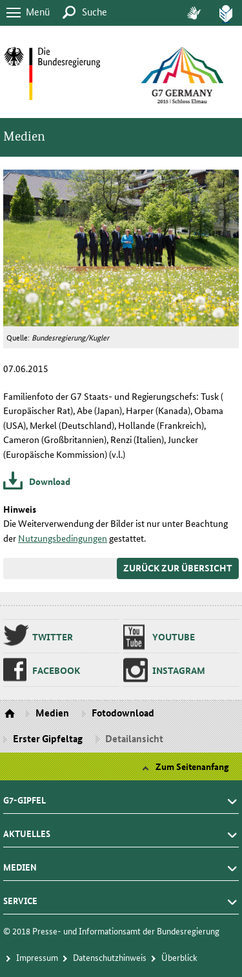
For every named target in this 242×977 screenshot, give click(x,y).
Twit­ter (52, 636)
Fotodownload (123, 713)
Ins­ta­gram (178, 670)
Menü (38, 11)
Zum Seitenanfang (192, 766)
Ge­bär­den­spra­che (194, 13)
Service (20, 897)
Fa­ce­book (56, 670)
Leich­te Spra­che (226, 13)
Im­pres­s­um (37, 957)
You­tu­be (173, 636)
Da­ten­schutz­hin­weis (109, 957)
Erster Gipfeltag (48, 738)
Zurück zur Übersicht (177, 567)
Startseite (11, 714)
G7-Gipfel (24, 796)
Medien (24, 136)
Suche (94, 11)
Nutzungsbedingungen (62, 537)
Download (49, 481)
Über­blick (179, 957)
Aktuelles (26, 830)
